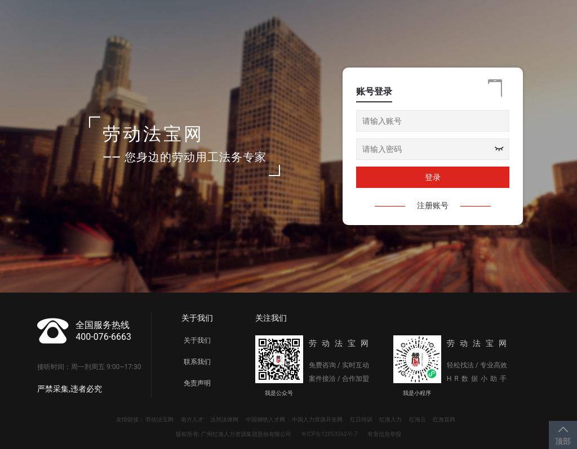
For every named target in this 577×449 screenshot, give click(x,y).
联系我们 (197, 362)
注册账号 (433, 205)
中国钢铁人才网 (265, 419)
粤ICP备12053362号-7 (329, 434)
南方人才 (192, 419)
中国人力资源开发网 (317, 419)
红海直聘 (444, 419)
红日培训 (361, 419)
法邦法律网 (224, 419)
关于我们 (197, 340)
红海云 (417, 419)
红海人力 (390, 419)
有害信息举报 (384, 434)
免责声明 (197, 383)
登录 (433, 177)
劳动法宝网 (159, 419)
